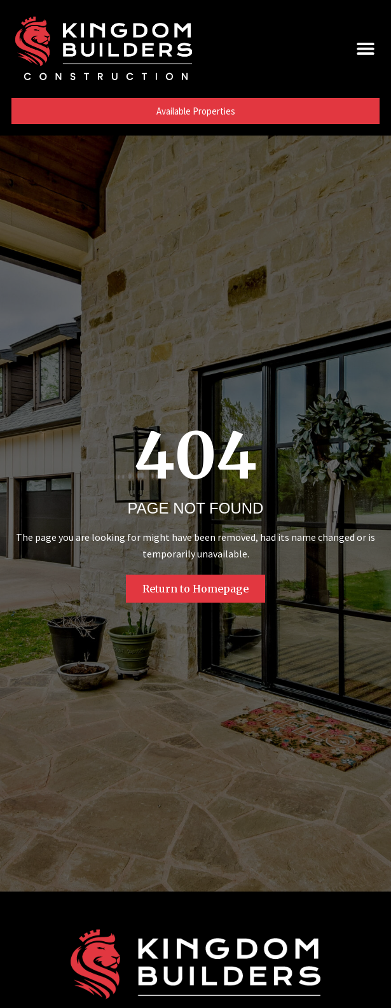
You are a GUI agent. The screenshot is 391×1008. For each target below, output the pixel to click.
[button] (365, 48)
